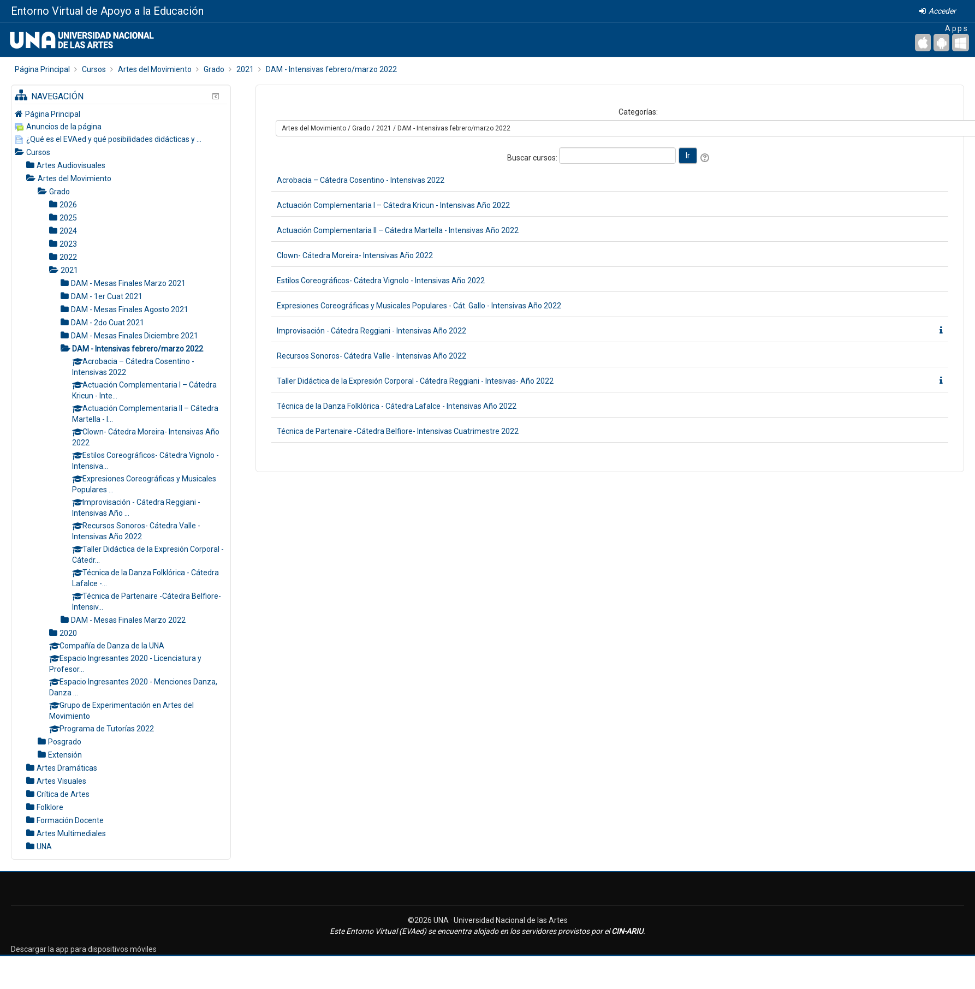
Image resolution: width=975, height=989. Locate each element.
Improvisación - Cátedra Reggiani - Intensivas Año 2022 (371, 330)
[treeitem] (121, 114)
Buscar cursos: (533, 157)
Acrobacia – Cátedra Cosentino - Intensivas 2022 (360, 180)
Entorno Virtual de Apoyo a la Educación (107, 10)
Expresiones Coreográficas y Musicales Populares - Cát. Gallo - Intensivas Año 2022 (419, 305)
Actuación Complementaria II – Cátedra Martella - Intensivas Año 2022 (398, 230)
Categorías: (638, 112)
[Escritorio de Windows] (960, 42)
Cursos (38, 152)
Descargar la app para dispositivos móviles (84, 949)
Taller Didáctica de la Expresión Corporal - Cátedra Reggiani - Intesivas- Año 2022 (415, 381)
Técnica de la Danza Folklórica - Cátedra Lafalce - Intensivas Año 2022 (396, 406)
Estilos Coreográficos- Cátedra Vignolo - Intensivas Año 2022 (381, 280)
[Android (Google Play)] (941, 42)
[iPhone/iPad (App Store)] (923, 42)
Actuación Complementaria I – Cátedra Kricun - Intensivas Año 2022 (393, 205)
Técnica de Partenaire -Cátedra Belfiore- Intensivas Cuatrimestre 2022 (398, 431)
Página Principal (52, 114)
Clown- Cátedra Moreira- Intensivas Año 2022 (355, 255)
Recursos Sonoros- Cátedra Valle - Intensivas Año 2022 (371, 355)
